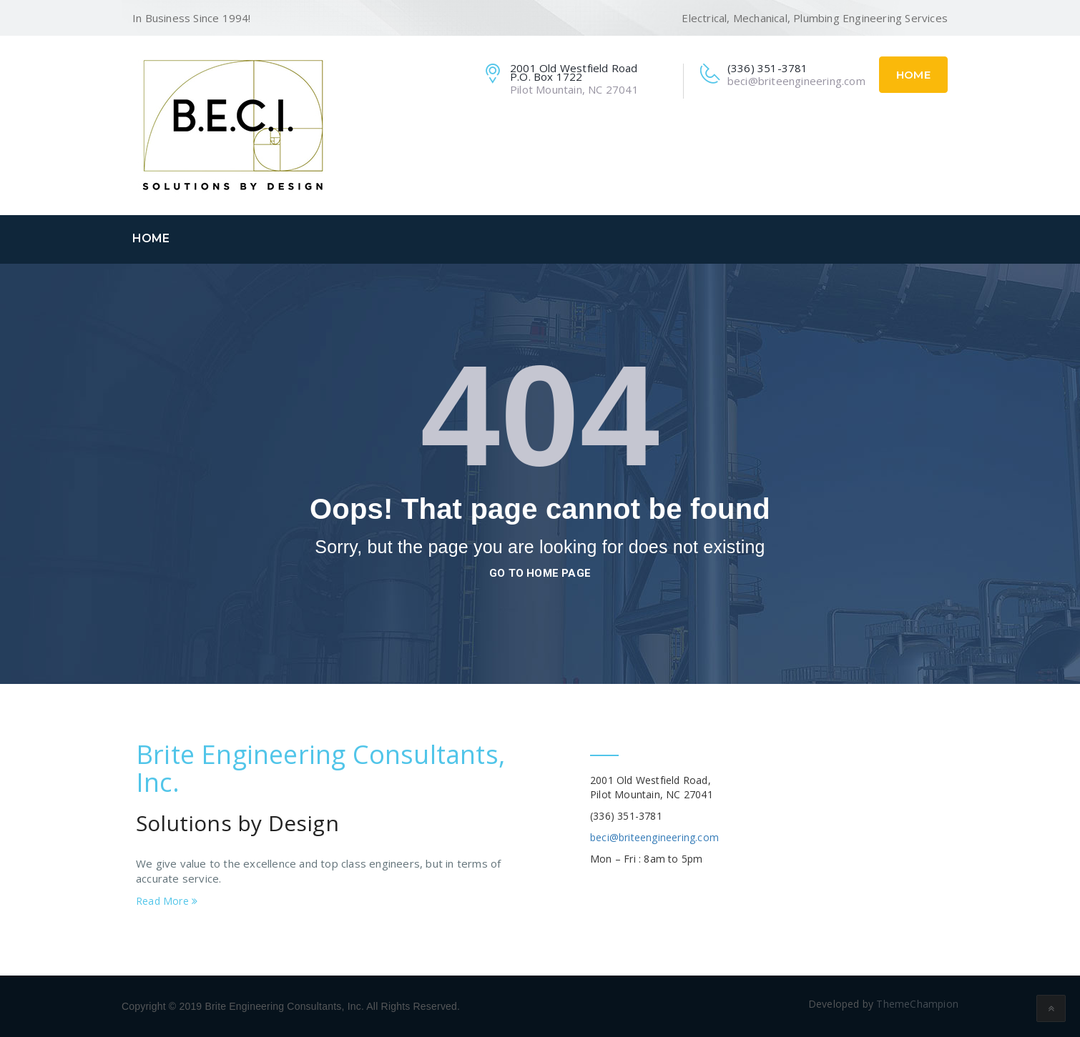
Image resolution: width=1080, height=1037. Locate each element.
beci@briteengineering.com (654, 837)
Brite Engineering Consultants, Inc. (320, 768)
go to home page (540, 573)
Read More (166, 901)
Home (913, 74)
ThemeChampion (917, 1004)
